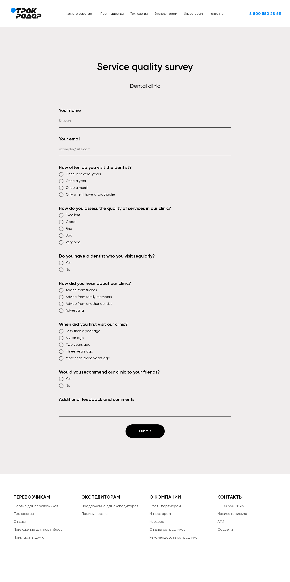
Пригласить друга (29, 537)
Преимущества (112, 13)
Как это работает (80, 13)
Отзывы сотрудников (167, 529)
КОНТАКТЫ (230, 497)
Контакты (217, 13)
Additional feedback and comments (96, 399)
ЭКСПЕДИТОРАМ (101, 497)
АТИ (221, 521)
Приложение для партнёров (38, 529)
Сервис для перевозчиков (36, 506)
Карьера (157, 521)
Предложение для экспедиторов (110, 506)
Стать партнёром (165, 506)
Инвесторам (193, 13)
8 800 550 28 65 (231, 506)
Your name (70, 110)
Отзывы (20, 521)
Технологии (139, 13)
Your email (69, 139)
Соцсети (225, 529)
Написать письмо (232, 513)
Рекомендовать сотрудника (174, 537)
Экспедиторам (166, 13)
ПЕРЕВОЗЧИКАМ (32, 497)
